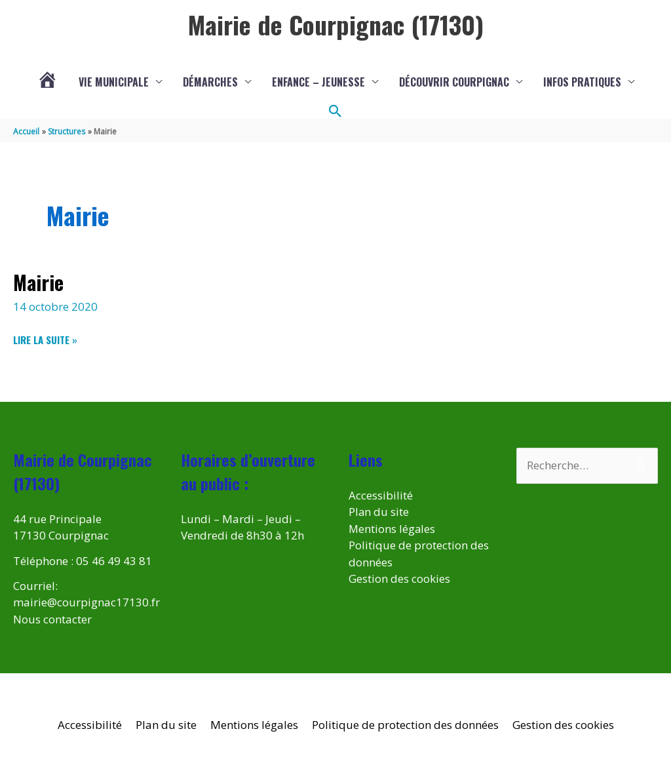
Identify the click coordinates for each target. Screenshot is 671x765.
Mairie (38, 282)
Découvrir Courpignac (454, 82)
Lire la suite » (45, 339)
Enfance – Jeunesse (318, 82)
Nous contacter (52, 619)
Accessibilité (381, 495)
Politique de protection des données (405, 724)
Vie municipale (114, 82)
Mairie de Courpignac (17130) (336, 24)
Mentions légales (392, 528)
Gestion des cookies (399, 578)
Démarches (210, 82)
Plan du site (379, 511)
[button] (335, 111)
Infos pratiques (582, 82)
